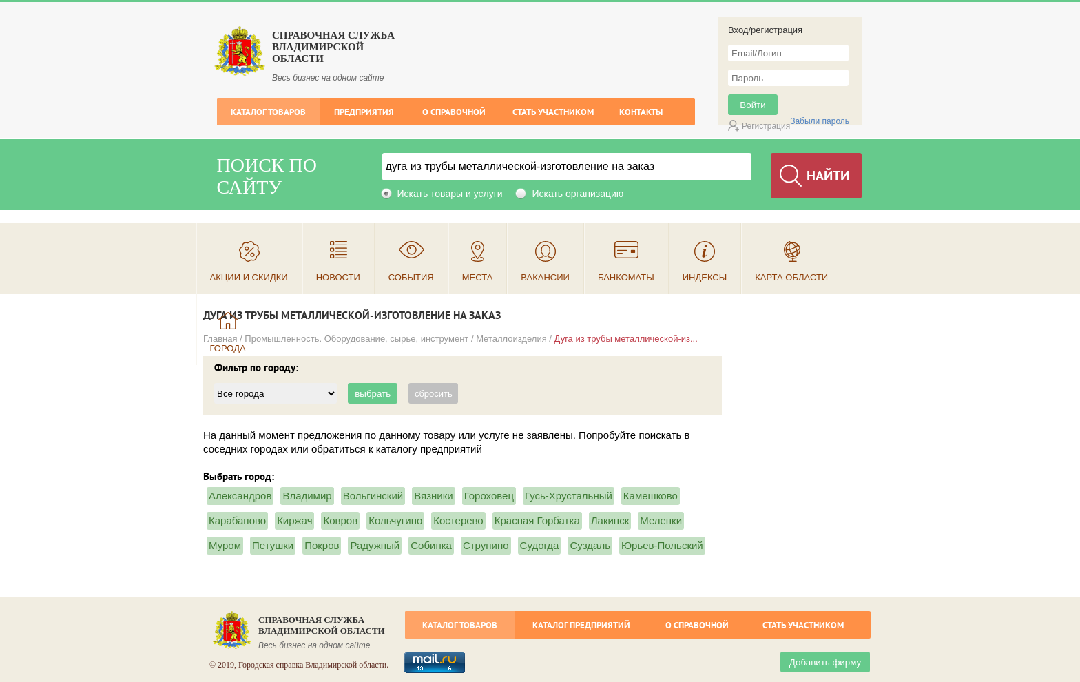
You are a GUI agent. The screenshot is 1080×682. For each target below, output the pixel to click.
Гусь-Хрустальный (568, 496)
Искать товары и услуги (450, 193)
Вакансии (545, 277)
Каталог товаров (268, 112)
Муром (225, 545)
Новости (338, 277)
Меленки (661, 520)
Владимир (306, 496)
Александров (240, 496)
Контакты (641, 112)
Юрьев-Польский (662, 545)
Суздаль (590, 545)
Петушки (272, 545)
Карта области (791, 277)
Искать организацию (577, 193)
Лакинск (610, 520)
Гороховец (489, 496)
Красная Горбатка (537, 520)
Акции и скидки (249, 277)
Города (228, 348)
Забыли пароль (819, 121)
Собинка (431, 545)
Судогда (539, 545)
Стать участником (553, 112)
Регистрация (766, 126)
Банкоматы (626, 277)
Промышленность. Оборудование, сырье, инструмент (356, 338)
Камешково (650, 496)
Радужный (374, 545)
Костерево (458, 520)
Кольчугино (395, 520)
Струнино (486, 545)
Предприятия (364, 112)
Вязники (433, 496)
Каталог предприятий (581, 625)
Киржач (294, 520)
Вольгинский (373, 496)
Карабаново (237, 520)
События (411, 277)
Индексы (705, 277)
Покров (321, 545)
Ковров (340, 520)
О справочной (454, 112)
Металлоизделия (511, 338)
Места (477, 277)
